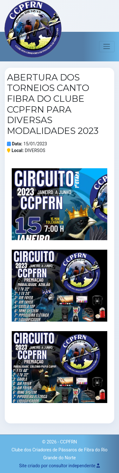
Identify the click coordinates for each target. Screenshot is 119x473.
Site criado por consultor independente (59, 465)
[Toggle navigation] (107, 46)
